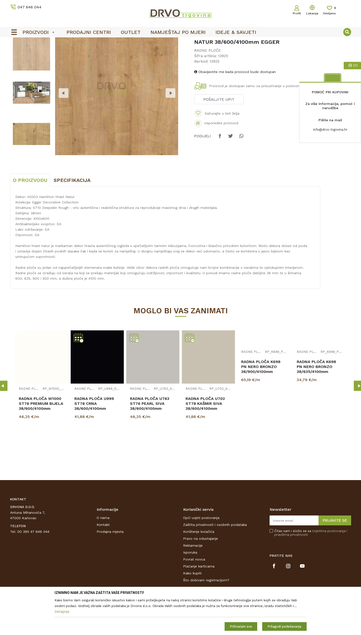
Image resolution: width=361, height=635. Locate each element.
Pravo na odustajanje (200, 575)
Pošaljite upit (218, 136)
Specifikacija (72, 217)
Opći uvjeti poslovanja (201, 555)
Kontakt (103, 561)
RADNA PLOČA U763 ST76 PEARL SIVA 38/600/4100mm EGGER (149, 443)
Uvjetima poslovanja (328, 568)
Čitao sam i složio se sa (310, 569)
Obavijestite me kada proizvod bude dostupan (235, 109)
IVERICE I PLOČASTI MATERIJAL (54, 52)
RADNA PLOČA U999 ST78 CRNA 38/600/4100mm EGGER (94, 443)
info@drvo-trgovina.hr (330, 129)
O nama (103, 555)
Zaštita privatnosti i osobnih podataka (215, 561)
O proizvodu (30, 217)
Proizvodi (17, 52)
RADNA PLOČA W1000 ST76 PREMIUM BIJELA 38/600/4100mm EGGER (41, 443)
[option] (180, 42)
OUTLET (180, 42)
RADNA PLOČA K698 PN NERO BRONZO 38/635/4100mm (316, 403)
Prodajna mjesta (110, 568)
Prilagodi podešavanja (284, 626)
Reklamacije (193, 582)
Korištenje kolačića (198, 568)
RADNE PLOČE (95, 52)
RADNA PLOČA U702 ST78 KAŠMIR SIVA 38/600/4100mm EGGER (205, 443)
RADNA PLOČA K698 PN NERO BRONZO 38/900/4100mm (260, 403)
